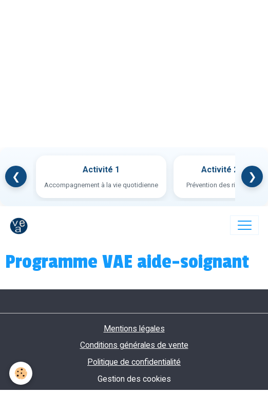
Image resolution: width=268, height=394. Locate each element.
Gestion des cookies (134, 379)
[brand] (21, 225)
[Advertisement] (134, 72)
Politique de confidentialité (134, 362)
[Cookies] (20, 373)
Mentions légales (134, 328)
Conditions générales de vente (134, 345)
